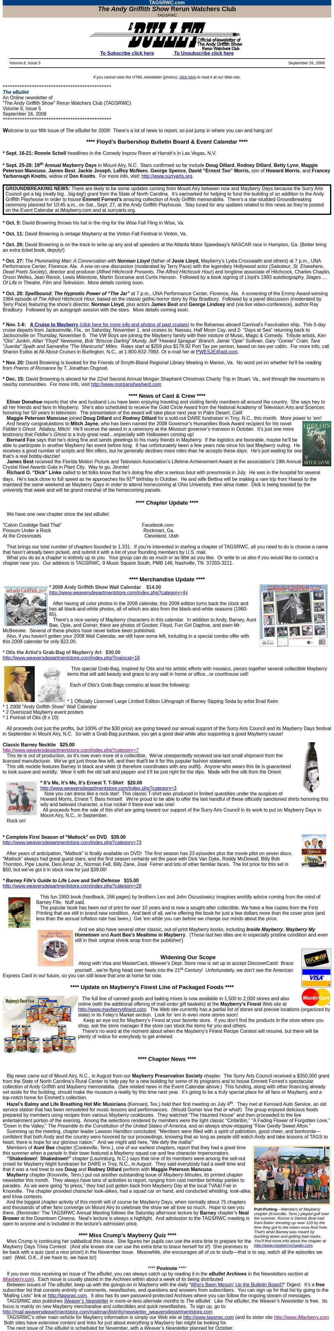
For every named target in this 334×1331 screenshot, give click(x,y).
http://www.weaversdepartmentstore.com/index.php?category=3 (108, 788)
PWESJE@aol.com (217, 351)
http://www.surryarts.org (167, 176)
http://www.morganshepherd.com (126, 384)
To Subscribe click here (127, 53)
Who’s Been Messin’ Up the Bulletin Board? (237, 1284)
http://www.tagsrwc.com (208, 1317)
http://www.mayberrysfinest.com (112, 1009)
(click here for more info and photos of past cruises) (109, 324)
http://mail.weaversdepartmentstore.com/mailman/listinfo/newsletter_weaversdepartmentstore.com (108, 1311)
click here (187, 77)
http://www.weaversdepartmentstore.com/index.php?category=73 (72, 842)
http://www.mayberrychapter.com (283, 1245)
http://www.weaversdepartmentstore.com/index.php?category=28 (72, 886)
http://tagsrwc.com (67, 1295)
